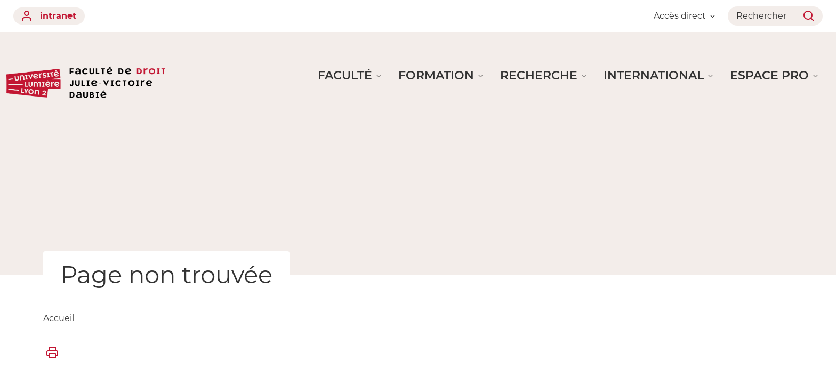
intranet (49, 16)
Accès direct (684, 16)
